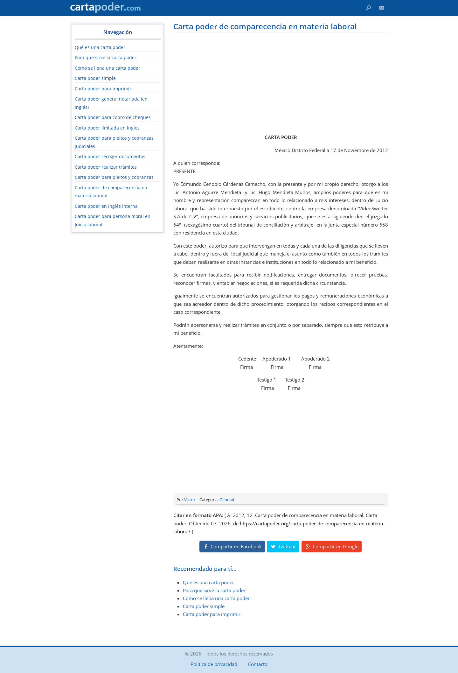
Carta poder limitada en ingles (107, 128)
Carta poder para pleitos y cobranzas (114, 177)
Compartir (232, 546)
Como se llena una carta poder (107, 68)
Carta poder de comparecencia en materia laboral (265, 26)
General (226, 499)
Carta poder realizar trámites (106, 167)
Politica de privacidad (214, 664)
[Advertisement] (280, 81)
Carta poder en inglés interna (106, 206)
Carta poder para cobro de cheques (113, 117)
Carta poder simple (95, 78)
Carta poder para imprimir (103, 89)
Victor (189, 499)
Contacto (381, 7)
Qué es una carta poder (100, 47)
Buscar (368, 7)
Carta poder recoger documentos (110, 156)
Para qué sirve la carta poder (105, 57)
